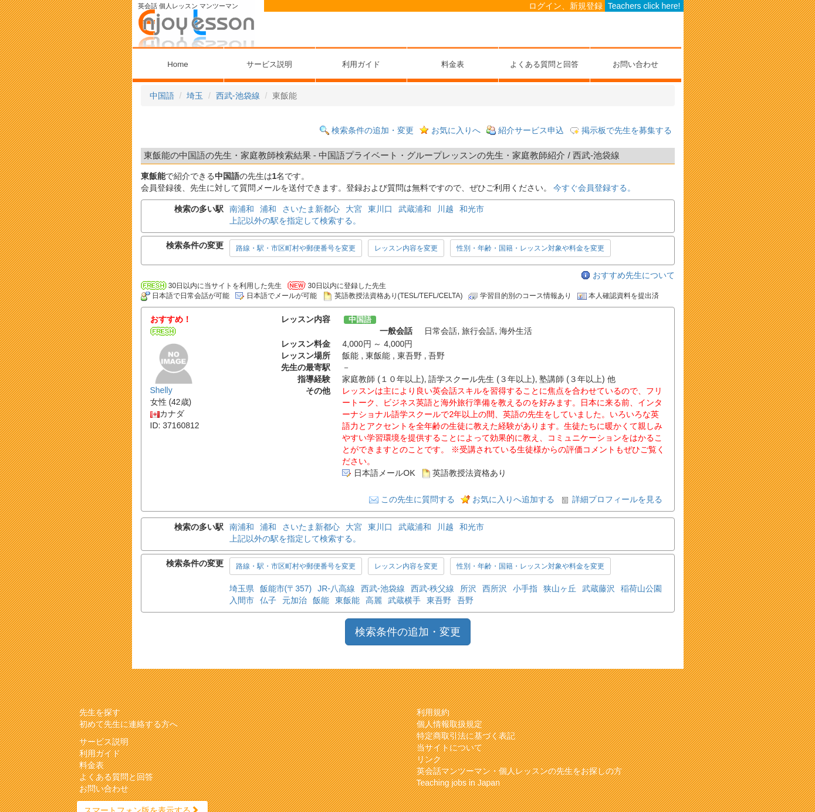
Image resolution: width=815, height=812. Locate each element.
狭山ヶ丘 (559, 588)
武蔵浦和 (414, 209)
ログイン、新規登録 (566, 6)
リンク (429, 759)
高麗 (374, 600)
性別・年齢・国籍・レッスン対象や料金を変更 (530, 248)
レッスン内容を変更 (406, 248)
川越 (445, 209)
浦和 (268, 209)
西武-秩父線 (433, 588)
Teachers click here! (644, 6)
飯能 (321, 600)
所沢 (468, 588)
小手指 (525, 588)
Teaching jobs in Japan (458, 782)
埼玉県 (241, 588)
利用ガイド (361, 64)
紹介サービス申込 (531, 130)
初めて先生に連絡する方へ (128, 724)
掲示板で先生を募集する (626, 130)
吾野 (465, 600)
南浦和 (241, 209)
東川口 (380, 209)
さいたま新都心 (311, 209)
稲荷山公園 (641, 588)
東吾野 (439, 600)
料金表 (452, 64)
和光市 (471, 209)
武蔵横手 (404, 600)
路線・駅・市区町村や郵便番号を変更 (296, 248)
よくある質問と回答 (544, 64)
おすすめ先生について (634, 275)
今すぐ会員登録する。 (594, 187)
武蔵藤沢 (598, 588)
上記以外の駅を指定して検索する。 (295, 220)
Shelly (161, 390)
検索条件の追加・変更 (373, 130)
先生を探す (99, 712)
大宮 (354, 209)
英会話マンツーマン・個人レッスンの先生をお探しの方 (519, 771)
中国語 (162, 95)
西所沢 (494, 588)
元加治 (294, 600)
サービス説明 (269, 64)
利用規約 (433, 712)
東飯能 (347, 600)
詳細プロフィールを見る (617, 499)
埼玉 (195, 95)
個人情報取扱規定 (449, 724)
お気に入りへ (456, 130)
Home (177, 64)
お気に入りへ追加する (513, 499)
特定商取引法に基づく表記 (466, 735)
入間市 (241, 600)
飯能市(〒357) (286, 588)
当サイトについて (449, 747)
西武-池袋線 (238, 95)
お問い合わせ (635, 64)
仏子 (268, 600)
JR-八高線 (336, 588)
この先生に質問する (418, 499)
